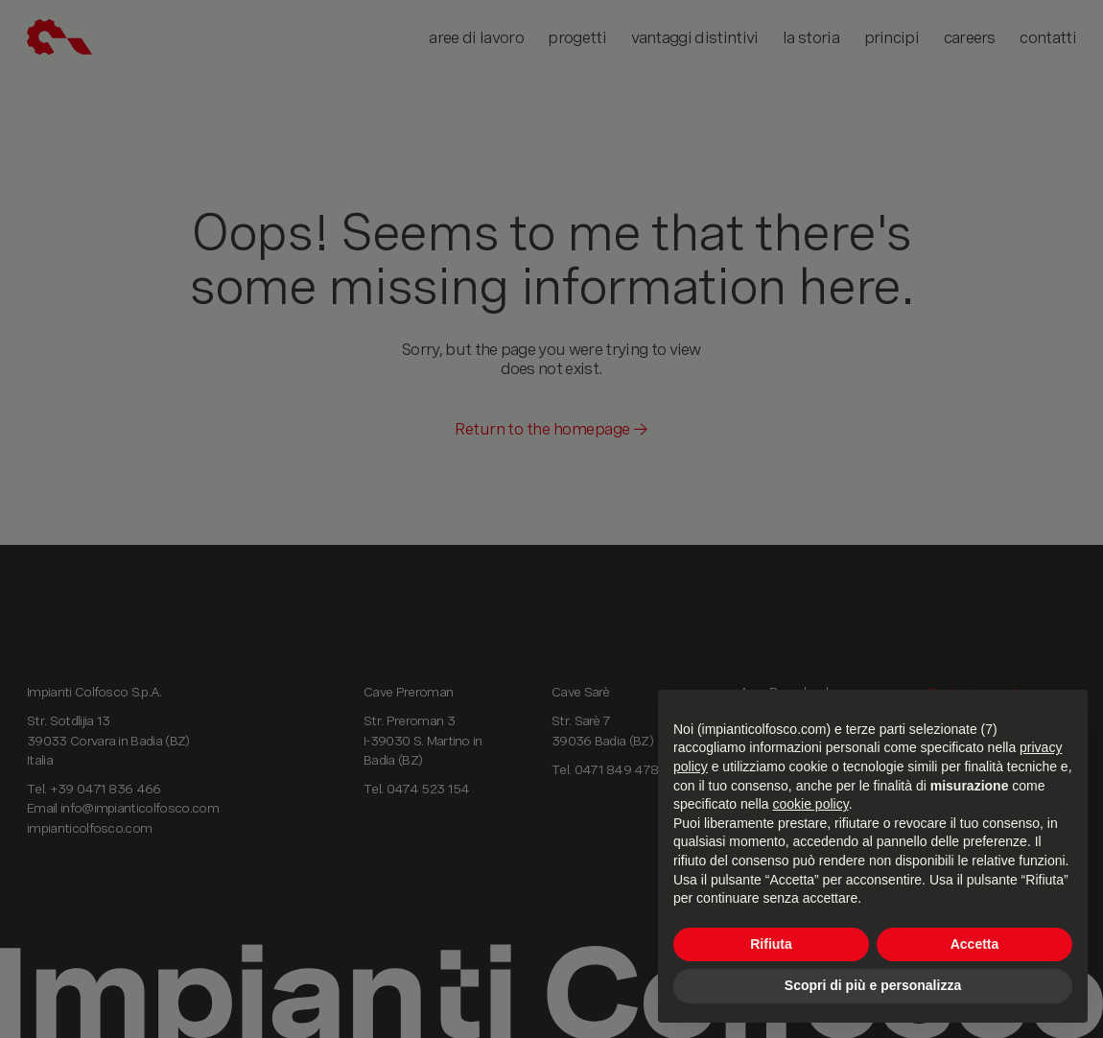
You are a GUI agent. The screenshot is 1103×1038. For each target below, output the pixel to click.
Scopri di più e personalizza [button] (873, 985)
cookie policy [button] (811, 804)
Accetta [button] (974, 944)
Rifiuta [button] (771, 944)
